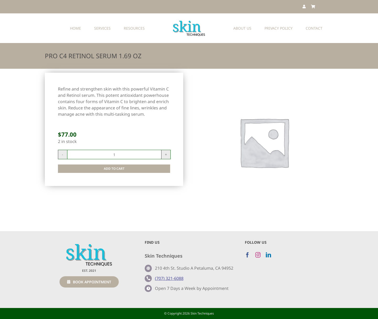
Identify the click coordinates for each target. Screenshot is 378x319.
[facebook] (247, 255)
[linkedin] (268, 255)
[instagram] (258, 255)
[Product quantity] (114, 154)
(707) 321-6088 (169, 278)
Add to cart (114, 168)
